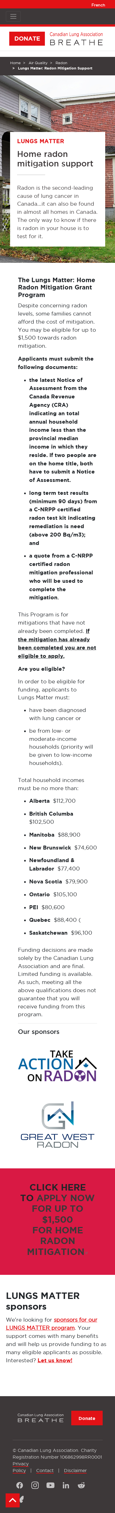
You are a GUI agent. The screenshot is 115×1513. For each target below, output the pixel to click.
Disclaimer (75, 1470)
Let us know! (55, 1360)
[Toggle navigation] (13, 16)
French (98, 5)
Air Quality (38, 63)
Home (15, 63)
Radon (61, 63)
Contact (45, 1470)
